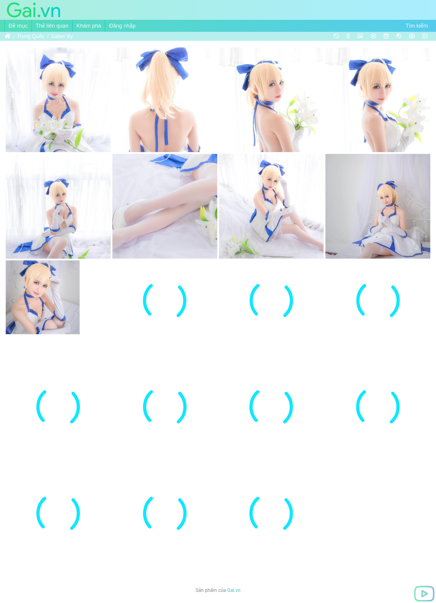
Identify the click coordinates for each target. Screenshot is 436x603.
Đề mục (18, 26)
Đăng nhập (122, 26)
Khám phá (89, 26)
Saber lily (62, 36)
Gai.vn (233, 590)
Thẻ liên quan (52, 26)
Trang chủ (8, 36)
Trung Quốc (31, 36)
